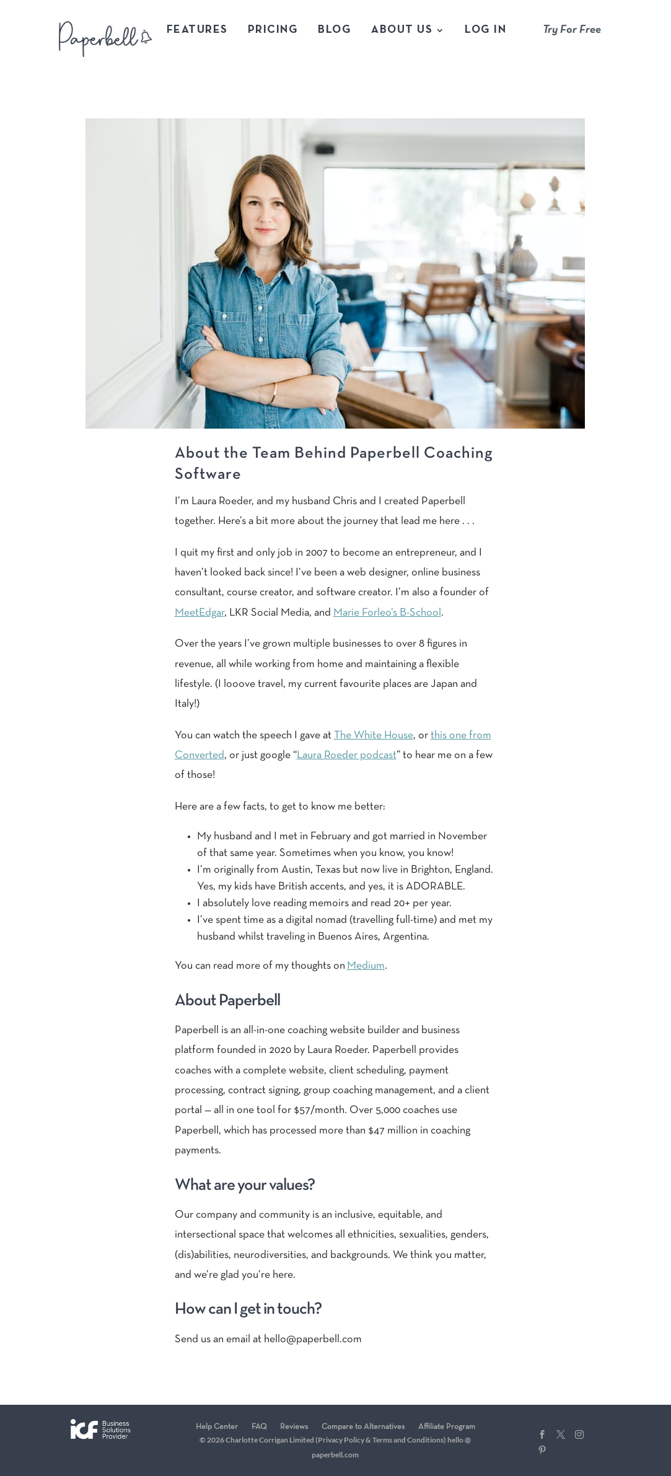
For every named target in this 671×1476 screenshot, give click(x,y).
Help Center (217, 1427)
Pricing (273, 30)
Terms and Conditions (408, 1439)
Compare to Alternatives (363, 1427)
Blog (334, 30)
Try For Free (572, 30)
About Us (401, 30)
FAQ (259, 1427)
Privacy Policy (341, 1439)
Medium (366, 966)
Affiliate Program (446, 1427)
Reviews (294, 1427)
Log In (485, 30)
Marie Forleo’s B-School (387, 613)
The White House (373, 735)
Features (197, 30)
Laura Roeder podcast (347, 755)
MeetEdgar (199, 613)
